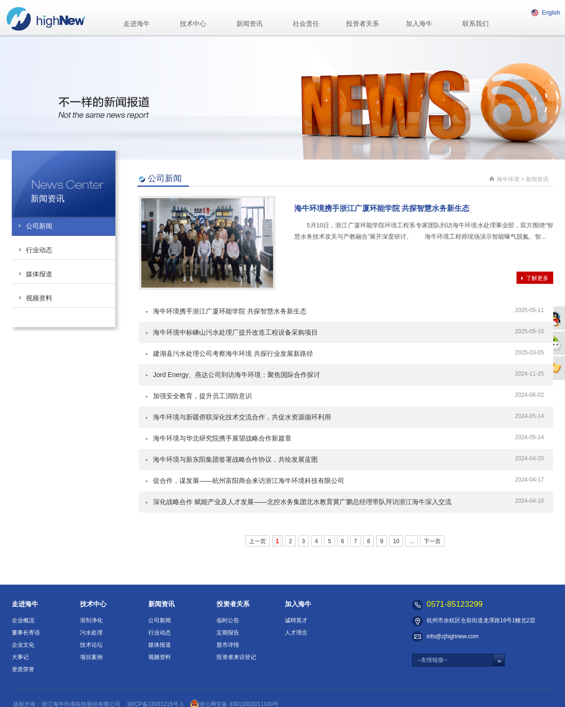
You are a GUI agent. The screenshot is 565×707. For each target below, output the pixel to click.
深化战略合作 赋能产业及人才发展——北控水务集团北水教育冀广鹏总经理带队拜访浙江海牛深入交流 (302, 502)
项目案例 (91, 657)
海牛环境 (508, 179)
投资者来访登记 (236, 657)
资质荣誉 (23, 669)
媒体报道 (39, 274)
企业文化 (23, 645)
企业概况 (23, 620)
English (545, 12)
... (411, 541)
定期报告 (228, 632)
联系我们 (475, 23)
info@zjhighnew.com (452, 636)
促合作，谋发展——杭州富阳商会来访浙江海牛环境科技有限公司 (248, 480)
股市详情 (228, 645)
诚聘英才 (296, 620)
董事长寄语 (26, 632)
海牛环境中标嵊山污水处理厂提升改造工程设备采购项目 (235, 332)
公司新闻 (39, 226)
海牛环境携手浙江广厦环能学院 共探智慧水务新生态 (381, 208)
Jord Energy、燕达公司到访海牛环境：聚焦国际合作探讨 (236, 374)
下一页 (432, 541)
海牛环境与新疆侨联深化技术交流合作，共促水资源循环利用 (242, 417)
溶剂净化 (91, 620)
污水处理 (91, 632)
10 (396, 541)
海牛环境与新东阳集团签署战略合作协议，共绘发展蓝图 (235, 459)
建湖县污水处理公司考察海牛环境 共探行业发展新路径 (233, 353)
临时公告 (228, 620)
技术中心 (193, 23)
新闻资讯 (249, 23)
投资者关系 (362, 23)
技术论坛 (91, 645)
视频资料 (39, 298)
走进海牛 (136, 23)
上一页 (257, 541)
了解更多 (537, 278)
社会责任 (306, 23)
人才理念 (296, 632)
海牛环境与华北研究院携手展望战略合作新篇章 (222, 438)
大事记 (20, 657)
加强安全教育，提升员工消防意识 (202, 396)
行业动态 (39, 250)
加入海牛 (419, 23)
